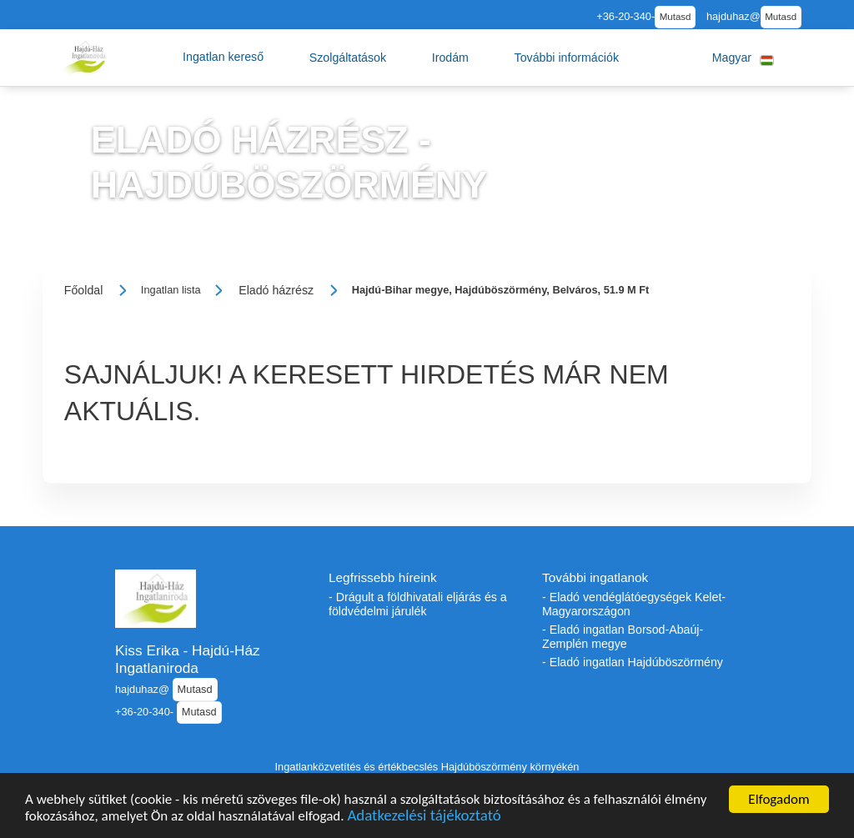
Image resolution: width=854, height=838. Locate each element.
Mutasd (675, 17)
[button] (223, 57)
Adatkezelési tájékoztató (423, 817)
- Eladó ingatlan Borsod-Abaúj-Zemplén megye (622, 636)
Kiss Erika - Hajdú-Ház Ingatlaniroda (187, 659)
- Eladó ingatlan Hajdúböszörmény (632, 662)
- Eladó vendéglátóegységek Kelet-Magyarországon (634, 604)
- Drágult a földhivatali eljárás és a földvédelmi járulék (418, 604)
